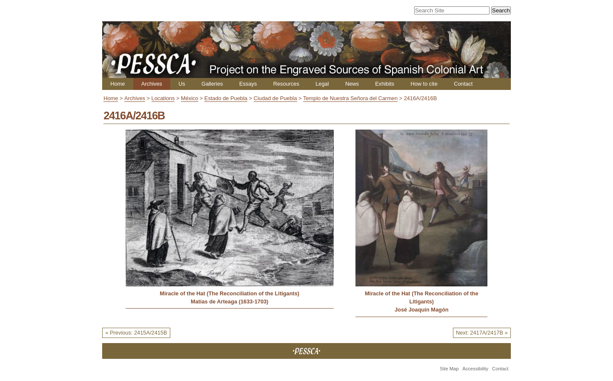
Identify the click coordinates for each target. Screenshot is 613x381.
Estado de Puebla (225, 98)
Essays (248, 84)
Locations (163, 98)
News (352, 84)
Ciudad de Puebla (275, 98)
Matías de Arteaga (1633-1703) (229, 301)
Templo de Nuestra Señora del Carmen (350, 98)
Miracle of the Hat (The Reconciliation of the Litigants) (229, 293)
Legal (322, 84)
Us (181, 84)
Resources (286, 84)
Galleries (212, 84)
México (189, 98)
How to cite (423, 84)
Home (117, 84)
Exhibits (384, 84)
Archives (151, 84)
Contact (463, 84)
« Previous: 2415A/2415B (136, 332)
